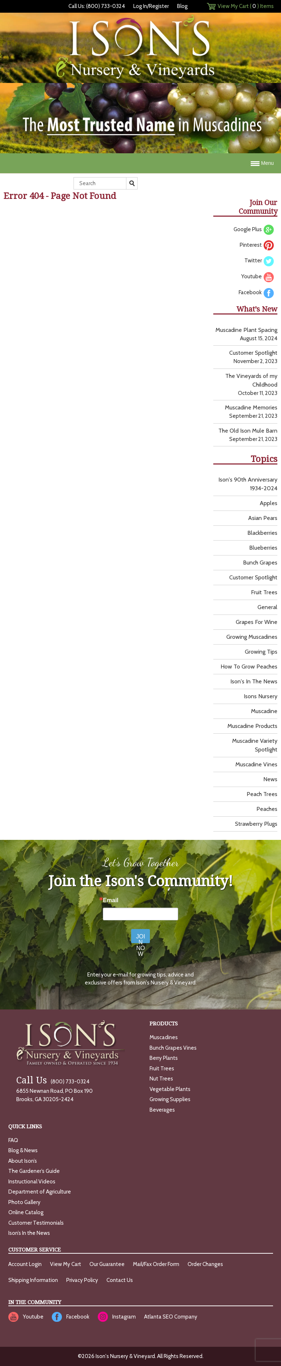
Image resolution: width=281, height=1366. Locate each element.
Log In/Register (151, 6)
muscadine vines (256, 764)
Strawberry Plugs (256, 823)
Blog (182, 6)
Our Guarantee (107, 1264)
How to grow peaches (249, 666)
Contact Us (119, 1280)
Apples (268, 503)
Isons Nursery (260, 696)
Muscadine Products (252, 725)
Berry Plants (164, 1058)
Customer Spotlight (253, 352)
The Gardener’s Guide (34, 1171)
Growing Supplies (170, 1099)
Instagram (124, 1316)
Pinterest (257, 245)
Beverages (162, 1110)
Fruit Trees (264, 592)
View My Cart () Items (246, 6)
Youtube (257, 277)
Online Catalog (25, 1212)
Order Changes (205, 1264)
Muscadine (264, 711)
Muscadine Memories (251, 407)
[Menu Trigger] (140, 163)
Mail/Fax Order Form (156, 1264)
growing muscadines (251, 636)
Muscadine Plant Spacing (246, 329)
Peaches (266, 808)
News (270, 779)
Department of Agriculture (39, 1191)
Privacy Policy (82, 1280)
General (267, 607)
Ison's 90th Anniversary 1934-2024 (247, 484)
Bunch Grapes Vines (173, 1048)
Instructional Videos (31, 1181)
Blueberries (263, 547)
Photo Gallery (24, 1202)
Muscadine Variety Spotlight (254, 745)
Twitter (259, 261)
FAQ (13, 1140)
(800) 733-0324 (52, 1081)
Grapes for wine (256, 622)
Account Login (25, 1264)
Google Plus (254, 230)
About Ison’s (22, 1161)
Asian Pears (262, 518)
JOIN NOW (140, 938)
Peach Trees (262, 794)
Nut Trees (161, 1078)
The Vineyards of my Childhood (251, 380)
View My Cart (65, 1264)
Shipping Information (33, 1280)
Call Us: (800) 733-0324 (96, 6)
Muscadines (164, 1037)
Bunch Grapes (260, 562)
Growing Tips (261, 651)
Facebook (256, 293)
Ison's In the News (253, 681)
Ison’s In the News (29, 1233)
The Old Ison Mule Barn (247, 430)
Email (110, 900)
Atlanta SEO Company (170, 1316)
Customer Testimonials (36, 1223)
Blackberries (262, 532)
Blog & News (23, 1150)
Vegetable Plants (170, 1089)
